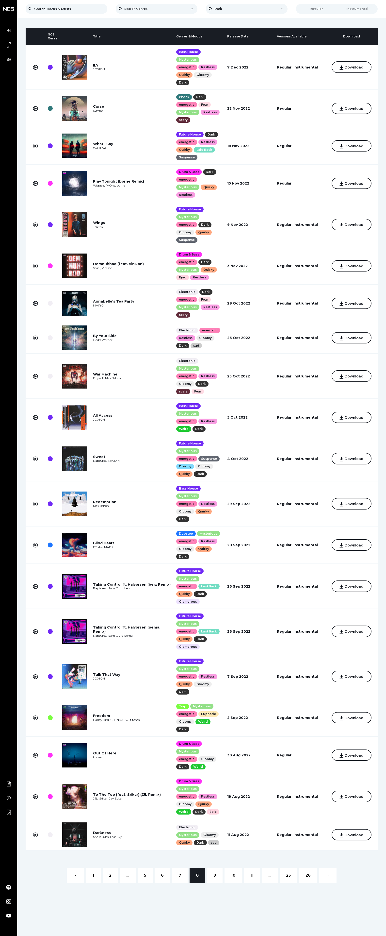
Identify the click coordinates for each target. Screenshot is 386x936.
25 (288, 875)
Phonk (184, 97)
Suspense (187, 157)
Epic (182, 277)
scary (183, 120)
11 (252, 875)
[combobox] (156, 9)
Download (351, 67)
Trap (182, 706)
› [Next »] (327, 875)
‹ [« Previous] (75, 875)
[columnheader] (35, 36)
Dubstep (186, 533)
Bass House (188, 52)
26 (308, 875)
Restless (208, 67)
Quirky (184, 75)
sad (196, 345)
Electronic (187, 292)
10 (233, 875)
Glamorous (188, 601)
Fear (204, 104)
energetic (186, 67)
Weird (184, 429)
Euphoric (208, 714)
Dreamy (185, 466)
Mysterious (188, 59)
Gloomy (202, 75)
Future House (190, 134)
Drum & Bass (189, 172)
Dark (183, 82)
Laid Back (204, 150)
